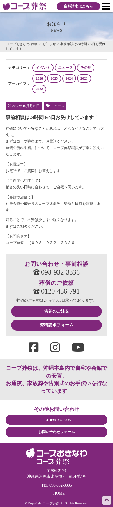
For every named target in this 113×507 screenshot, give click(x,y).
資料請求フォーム (56, 325)
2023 (84, 78)
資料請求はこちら (78, 6)
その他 (85, 68)
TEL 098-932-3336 (56, 420)
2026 (39, 78)
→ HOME (56, 493)
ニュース (65, 68)
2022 (39, 89)
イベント (43, 68)
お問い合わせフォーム (56, 432)
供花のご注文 (56, 311)
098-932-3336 (56, 272)
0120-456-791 (56, 291)
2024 (69, 78)
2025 (54, 78)
